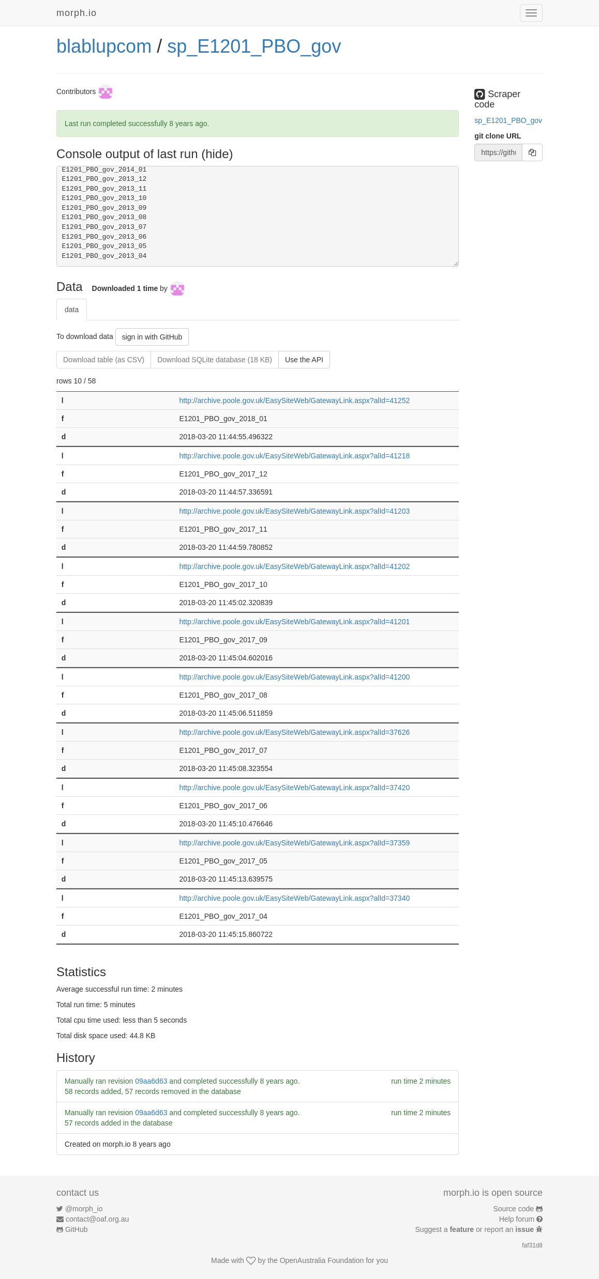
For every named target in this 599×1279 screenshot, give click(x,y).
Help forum (516, 1219)
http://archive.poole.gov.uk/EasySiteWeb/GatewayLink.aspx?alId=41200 (294, 677)
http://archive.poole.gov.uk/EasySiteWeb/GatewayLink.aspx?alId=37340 (294, 898)
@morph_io (84, 1209)
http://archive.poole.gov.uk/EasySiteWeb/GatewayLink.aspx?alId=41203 (294, 511)
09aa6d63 (151, 1081)
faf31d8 (532, 1245)
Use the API (304, 360)
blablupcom (104, 46)
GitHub (76, 1229)
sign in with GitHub (152, 337)
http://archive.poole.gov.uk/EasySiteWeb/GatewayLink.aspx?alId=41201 (294, 622)
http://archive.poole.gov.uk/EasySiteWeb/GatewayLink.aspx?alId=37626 (294, 732)
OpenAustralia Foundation (322, 1260)
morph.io (76, 13)
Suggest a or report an (475, 1229)
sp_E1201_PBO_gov (254, 46)
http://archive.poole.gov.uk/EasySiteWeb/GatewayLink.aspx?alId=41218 (294, 456)
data (72, 309)
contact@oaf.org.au (97, 1219)
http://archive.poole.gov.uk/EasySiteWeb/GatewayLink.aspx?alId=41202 (294, 566)
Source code (513, 1209)
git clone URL (497, 136)
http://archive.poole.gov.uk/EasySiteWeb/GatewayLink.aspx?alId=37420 (294, 787)
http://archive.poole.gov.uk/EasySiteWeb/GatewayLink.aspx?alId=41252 (294, 400)
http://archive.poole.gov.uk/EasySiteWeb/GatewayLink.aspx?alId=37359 (294, 843)
